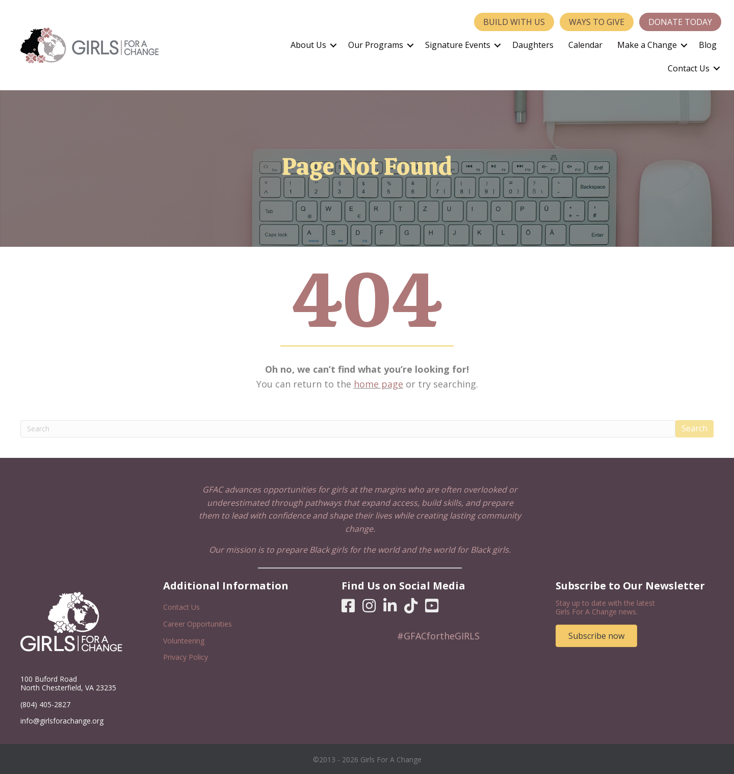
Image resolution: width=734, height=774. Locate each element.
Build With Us (514, 22)
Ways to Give (596, 22)
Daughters (533, 44)
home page (378, 384)
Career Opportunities (197, 624)
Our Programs (375, 44)
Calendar (585, 44)
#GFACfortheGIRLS (438, 636)
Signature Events (457, 44)
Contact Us (689, 68)
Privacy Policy (185, 657)
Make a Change (647, 44)
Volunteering (183, 641)
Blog (708, 44)
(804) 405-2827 (45, 704)
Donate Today (680, 22)
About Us (308, 44)
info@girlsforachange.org (61, 721)
